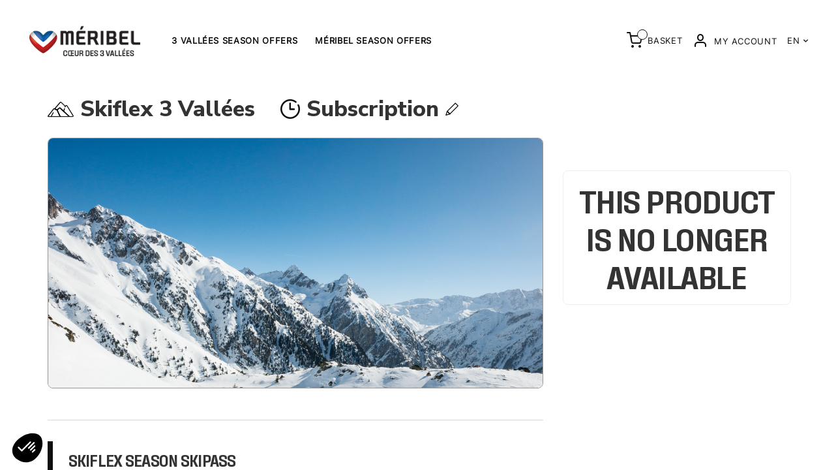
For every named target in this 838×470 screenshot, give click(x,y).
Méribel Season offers (373, 40)
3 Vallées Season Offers (234, 40)
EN (798, 40)
